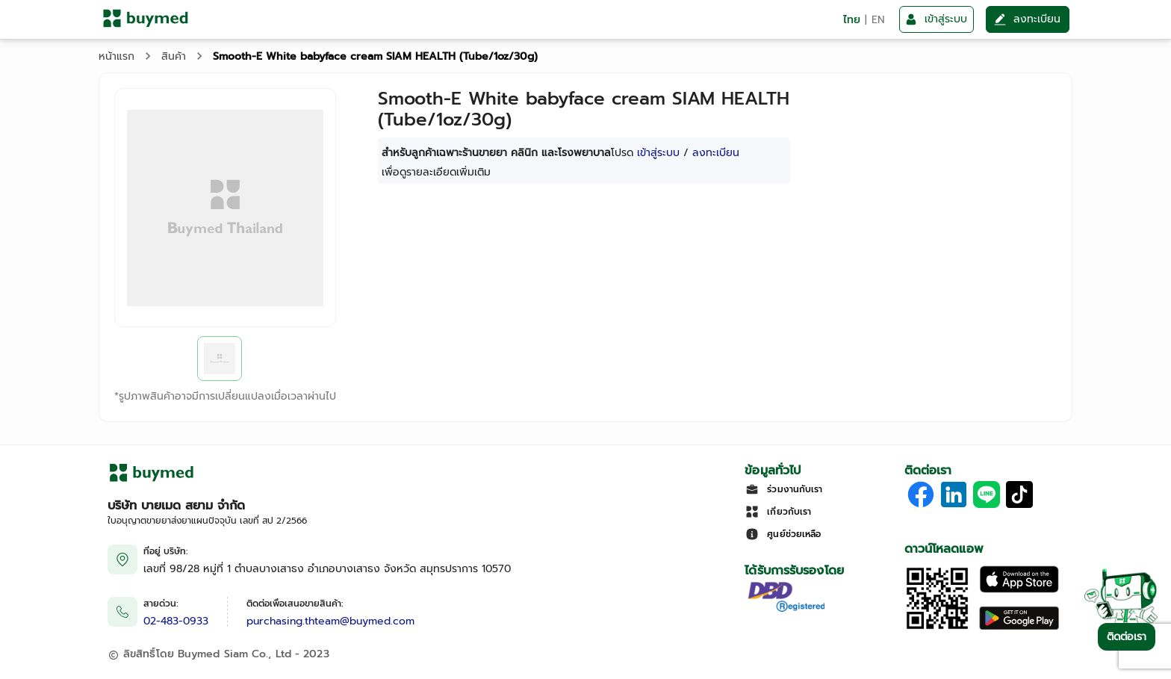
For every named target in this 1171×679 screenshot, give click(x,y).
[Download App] (937, 628)
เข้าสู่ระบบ (658, 153)
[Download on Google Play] (1019, 628)
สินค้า (173, 56)
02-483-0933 (175, 621)
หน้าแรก (116, 56)
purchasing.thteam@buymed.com (330, 621)
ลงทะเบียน (715, 153)
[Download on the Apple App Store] (1019, 590)
